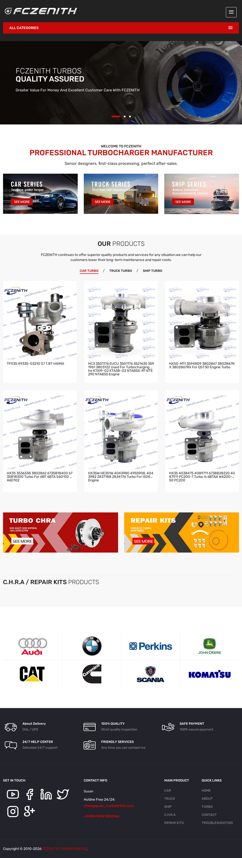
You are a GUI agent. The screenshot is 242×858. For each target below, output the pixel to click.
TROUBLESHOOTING (217, 823)
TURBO (207, 807)
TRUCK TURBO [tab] (120, 271)
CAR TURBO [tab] (89, 271)
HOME (206, 790)
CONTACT (209, 815)
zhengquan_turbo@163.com (109, 806)
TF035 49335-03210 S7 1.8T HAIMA (35, 364)
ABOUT (207, 798)
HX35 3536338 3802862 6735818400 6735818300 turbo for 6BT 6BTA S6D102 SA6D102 (39, 477)
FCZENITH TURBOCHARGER (64, 849)
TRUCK (169, 798)
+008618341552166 (101, 816)
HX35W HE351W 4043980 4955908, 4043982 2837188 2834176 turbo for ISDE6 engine (120, 477)
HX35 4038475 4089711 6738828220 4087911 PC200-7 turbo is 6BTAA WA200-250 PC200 (202, 477)
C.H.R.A (170, 815)
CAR (167, 790)
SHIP (168, 807)
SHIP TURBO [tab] (152, 271)
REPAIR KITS (174, 823)
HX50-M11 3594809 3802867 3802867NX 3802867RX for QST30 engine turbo (202, 365)
